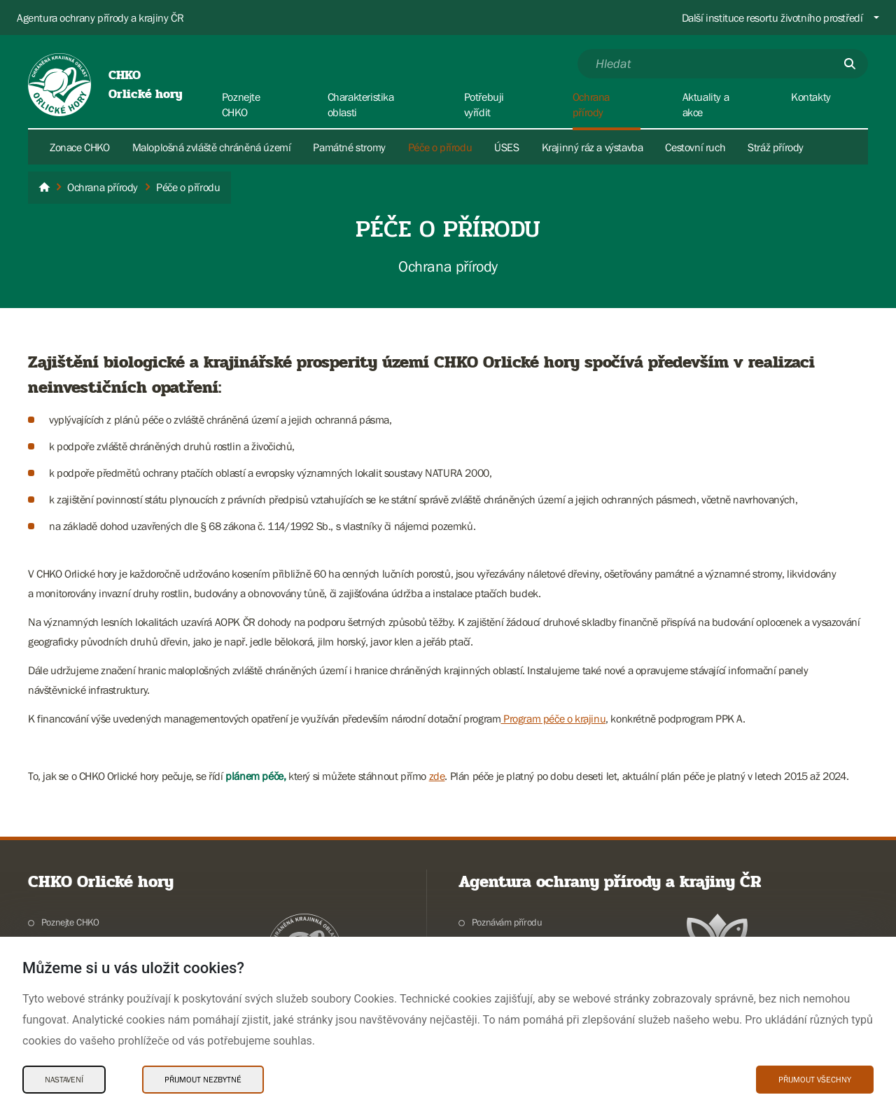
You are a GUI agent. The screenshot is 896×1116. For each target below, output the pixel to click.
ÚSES (506, 147)
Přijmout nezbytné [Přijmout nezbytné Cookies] (202, 1079)
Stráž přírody (776, 147)
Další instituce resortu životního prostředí (772, 17)
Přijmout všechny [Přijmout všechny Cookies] (814, 1079)
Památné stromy (349, 147)
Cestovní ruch (695, 147)
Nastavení (64, 1079)
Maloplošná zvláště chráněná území (211, 147)
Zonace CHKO (80, 147)
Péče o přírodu (440, 147)
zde (437, 775)
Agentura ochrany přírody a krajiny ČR (100, 17)
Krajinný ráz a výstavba (592, 147)
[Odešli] (849, 64)
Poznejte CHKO (70, 922)
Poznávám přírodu (507, 922)
